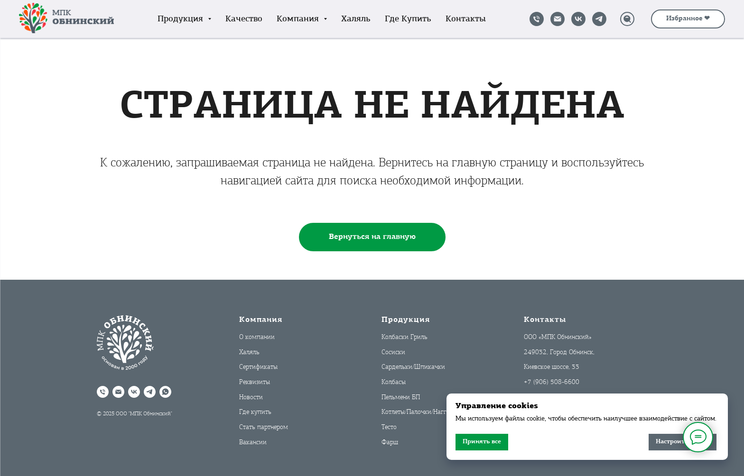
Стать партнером (263, 427)
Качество (243, 19)
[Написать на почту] (557, 19)
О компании (257, 337)
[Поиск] (627, 19)
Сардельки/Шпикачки (413, 367)
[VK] (578, 19)
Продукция (405, 320)
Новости (251, 397)
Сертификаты (258, 367)
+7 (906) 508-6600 (551, 382)
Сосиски (393, 352)
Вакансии (253, 442)
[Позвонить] (537, 19)
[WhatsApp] (165, 392)
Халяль (356, 19)
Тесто (389, 427)
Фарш (389, 442)
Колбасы (393, 382)
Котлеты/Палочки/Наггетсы (420, 412)
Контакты (466, 19)
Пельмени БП (400, 397)
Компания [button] (299, 19)
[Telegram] (599, 19)
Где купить (408, 19)
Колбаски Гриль (404, 337)
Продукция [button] (181, 19)
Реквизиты (254, 382)
